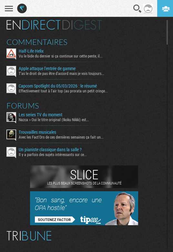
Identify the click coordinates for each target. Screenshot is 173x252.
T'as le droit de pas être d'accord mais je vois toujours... (61, 73)
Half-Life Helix (31, 51)
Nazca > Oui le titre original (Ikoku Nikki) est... (54, 119)
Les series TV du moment (40, 114)
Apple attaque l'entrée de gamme (47, 68)
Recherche (137, 9)
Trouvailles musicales (37, 132)
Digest (82, 25)
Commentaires (36, 42)
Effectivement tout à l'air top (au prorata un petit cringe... (63, 91)
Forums (22, 105)
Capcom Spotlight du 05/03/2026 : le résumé (58, 86)
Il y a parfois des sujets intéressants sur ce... (53, 154)
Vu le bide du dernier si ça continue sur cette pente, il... (61, 56)
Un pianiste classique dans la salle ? (50, 149)
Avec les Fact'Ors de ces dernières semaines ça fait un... (61, 137)
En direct (33, 25)
